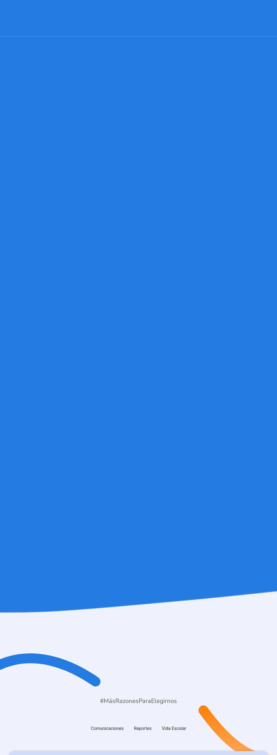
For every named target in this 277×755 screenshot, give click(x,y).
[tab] (107, 729)
